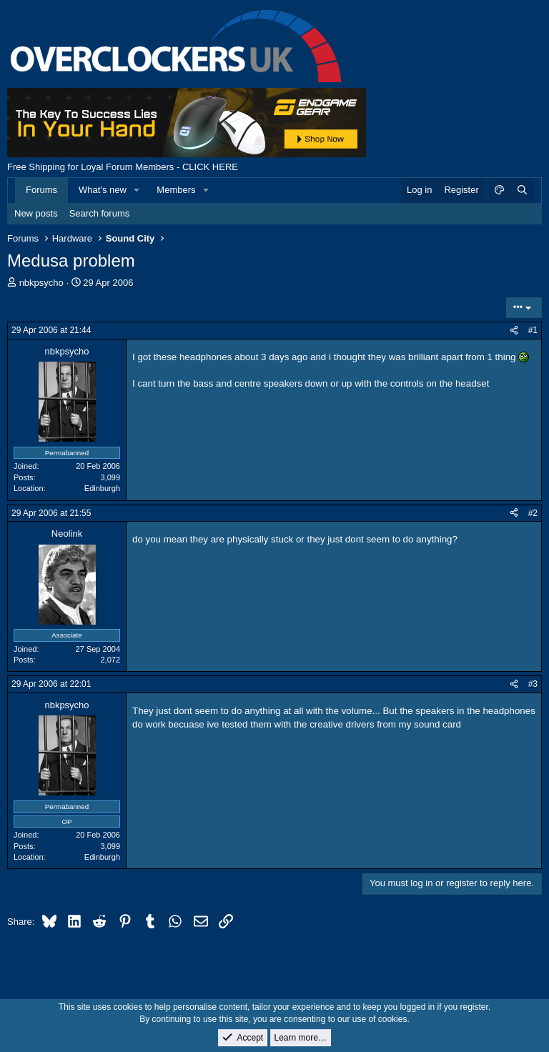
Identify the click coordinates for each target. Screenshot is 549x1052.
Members (176, 189)
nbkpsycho (41, 282)
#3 (533, 684)
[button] (137, 190)
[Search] (522, 190)
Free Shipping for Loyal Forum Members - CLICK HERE (122, 167)
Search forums (99, 213)
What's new (103, 189)
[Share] (514, 330)
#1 (533, 330)
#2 (533, 513)
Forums (41, 189)
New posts (36, 213)
